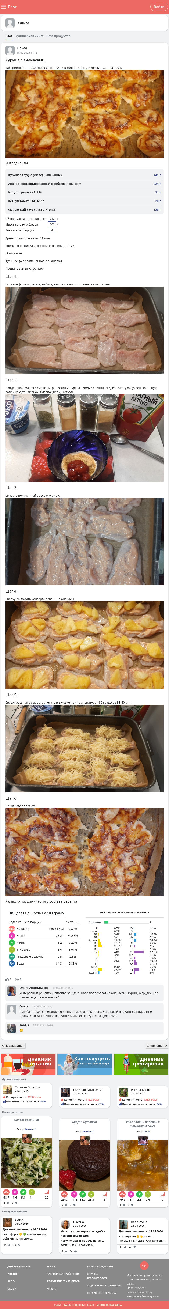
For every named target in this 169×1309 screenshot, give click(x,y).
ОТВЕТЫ (52, 1288)
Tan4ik (24, 1025)
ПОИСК (51, 1266)
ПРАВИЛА (110, 1292)
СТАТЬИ (11, 1288)
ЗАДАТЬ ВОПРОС (97, 1285)
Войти (159, 6)
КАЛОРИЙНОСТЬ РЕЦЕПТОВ (63, 1281)
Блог (8, 36)
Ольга (23, 23)
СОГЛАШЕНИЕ (95, 1292)
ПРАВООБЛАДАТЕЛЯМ (100, 1266)
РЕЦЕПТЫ (12, 1273)
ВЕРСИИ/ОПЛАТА (97, 1278)
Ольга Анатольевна (34, 988)
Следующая (157, 1046)
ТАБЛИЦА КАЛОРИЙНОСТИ (63, 1273)
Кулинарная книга (29, 36)
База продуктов (58, 36)
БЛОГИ (11, 1281)
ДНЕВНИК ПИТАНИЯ (19, 1266)
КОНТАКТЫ (115, 1285)
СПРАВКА (92, 1273)
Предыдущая (13, 1046)
